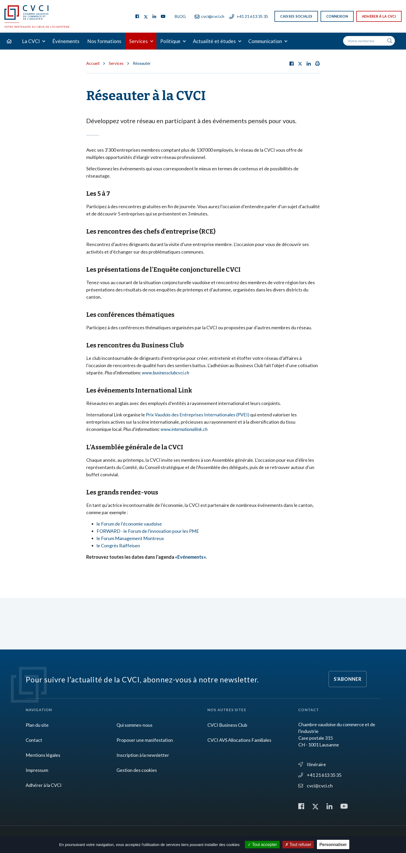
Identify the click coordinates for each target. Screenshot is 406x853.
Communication (265, 41)
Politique (170, 41)
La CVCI (31, 41)
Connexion (337, 16)
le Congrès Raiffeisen (118, 545)
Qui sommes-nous (135, 725)
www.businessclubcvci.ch (165, 372)
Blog (180, 16)
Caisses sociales (296, 16)
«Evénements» (190, 557)
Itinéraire (312, 764)
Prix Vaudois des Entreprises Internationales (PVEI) (197, 414)
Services (138, 41)
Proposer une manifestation (145, 740)
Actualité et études (214, 41)
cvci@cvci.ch (209, 16)
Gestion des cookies (137, 770)
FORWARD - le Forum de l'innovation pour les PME (148, 531)
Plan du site (37, 725)
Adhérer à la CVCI (379, 16)
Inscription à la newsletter (143, 755)
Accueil (92, 63)
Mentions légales (43, 755)
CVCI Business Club (227, 725)
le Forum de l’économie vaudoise (129, 524)
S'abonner (347, 679)
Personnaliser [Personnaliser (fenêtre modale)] (333, 844)
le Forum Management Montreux (130, 538)
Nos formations (104, 41)
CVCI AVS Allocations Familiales (239, 740)
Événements (65, 41)
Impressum (37, 770)
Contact (34, 740)
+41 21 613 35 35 (248, 16)
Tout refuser (298, 844)
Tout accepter (262, 844)
